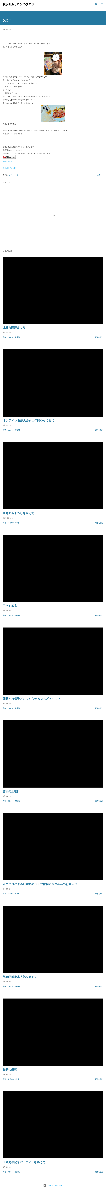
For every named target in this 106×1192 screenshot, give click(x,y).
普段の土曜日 (11, 791)
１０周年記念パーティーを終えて (24, 1162)
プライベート (13, 175)
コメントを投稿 (14, 337)
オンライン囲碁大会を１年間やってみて (29, 420)
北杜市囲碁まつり (14, 327)
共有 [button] (98, 175)
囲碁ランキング (8, 161)
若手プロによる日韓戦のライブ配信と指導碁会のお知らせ (40, 884)
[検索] (96, 4)
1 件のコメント (13, 893)
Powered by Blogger (53, 1185)
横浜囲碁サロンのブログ (18, 4)
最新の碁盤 (10, 1069)
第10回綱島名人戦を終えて (20, 977)
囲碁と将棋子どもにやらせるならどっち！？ (31, 698)
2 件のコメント (13, 523)
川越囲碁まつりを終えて (18, 513)
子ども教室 (10, 606)
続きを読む (99, 337)
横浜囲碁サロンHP (10, 168)
